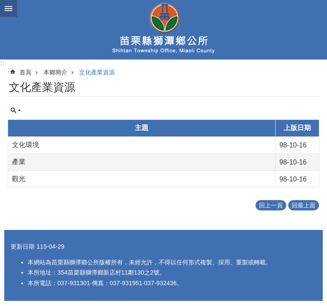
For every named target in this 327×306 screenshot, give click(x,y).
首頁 (25, 72)
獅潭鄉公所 (163, 30)
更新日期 (22, 246)
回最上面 (304, 205)
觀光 (19, 178)
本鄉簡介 (55, 72)
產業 (19, 161)
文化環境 (25, 144)
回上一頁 (271, 205)
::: (3, 63)
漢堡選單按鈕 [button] (8, 8)
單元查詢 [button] (16, 110)
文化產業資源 (97, 72)
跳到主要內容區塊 (4, 4)
